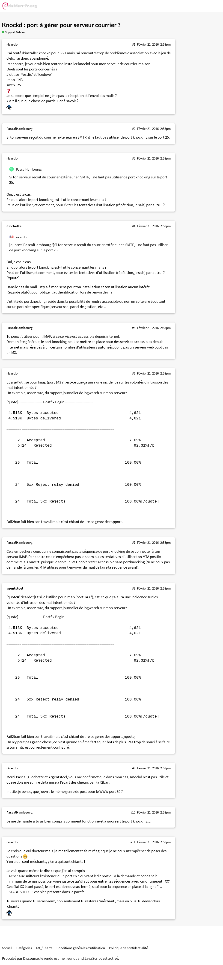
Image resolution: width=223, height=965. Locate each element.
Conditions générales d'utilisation (80, 948)
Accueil (7, 948)
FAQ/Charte (44, 948)
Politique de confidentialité (128, 948)
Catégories (24, 948)
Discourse (31, 958)
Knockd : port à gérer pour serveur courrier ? (61, 25)
